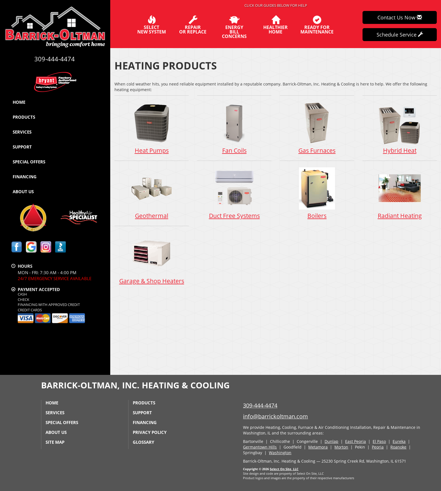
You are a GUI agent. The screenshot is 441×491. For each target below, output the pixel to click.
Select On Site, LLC (284, 469)
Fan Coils (234, 127)
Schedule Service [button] (400, 34)
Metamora (318, 447)
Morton (341, 447)
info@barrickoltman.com (275, 416)
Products (24, 117)
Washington (280, 452)
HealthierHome (275, 24)
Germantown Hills (260, 447)
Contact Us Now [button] (399, 17)
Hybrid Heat (400, 127)
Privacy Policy (149, 432)
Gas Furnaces (317, 127)
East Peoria (355, 441)
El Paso (379, 441)
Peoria (378, 447)
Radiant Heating (400, 193)
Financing (25, 176)
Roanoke (398, 447)
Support (22, 147)
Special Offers (29, 162)
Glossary (143, 442)
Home (19, 102)
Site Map (55, 442)
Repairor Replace (192, 24)
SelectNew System (151, 24)
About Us (23, 191)
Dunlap (331, 441)
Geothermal (151, 193)
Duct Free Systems (234, 193)
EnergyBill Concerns (234, 27)
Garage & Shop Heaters (151, 258)
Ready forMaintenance (317, 24)
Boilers (317, 193)
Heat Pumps (151, 127)
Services (22, 132)
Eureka (399, 441)
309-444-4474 (260, 405)
